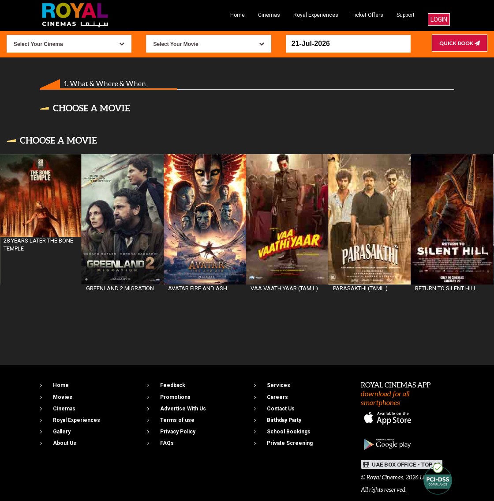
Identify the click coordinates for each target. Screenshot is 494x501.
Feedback (172, 385)
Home (237, 15)
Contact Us (281, 409)
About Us (64, 443)
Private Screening (290, 443)
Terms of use (177, 420)
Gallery (62, 432)
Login (438, 19)
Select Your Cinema (38, 44)
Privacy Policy (177, 432)
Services (278, 385)
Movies (62, 397)
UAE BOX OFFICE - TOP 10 (401, 464)
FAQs (167, 443)
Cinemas (269, 15)
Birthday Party (284, 420)
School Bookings (289, 432)
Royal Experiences (315, 15)
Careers (277, 397)
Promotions (175, 397)
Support (406, 15)
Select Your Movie (175, 44)
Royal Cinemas (385, 477)
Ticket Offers (367, 15)
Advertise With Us (183, 409)
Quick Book (459, 43)
